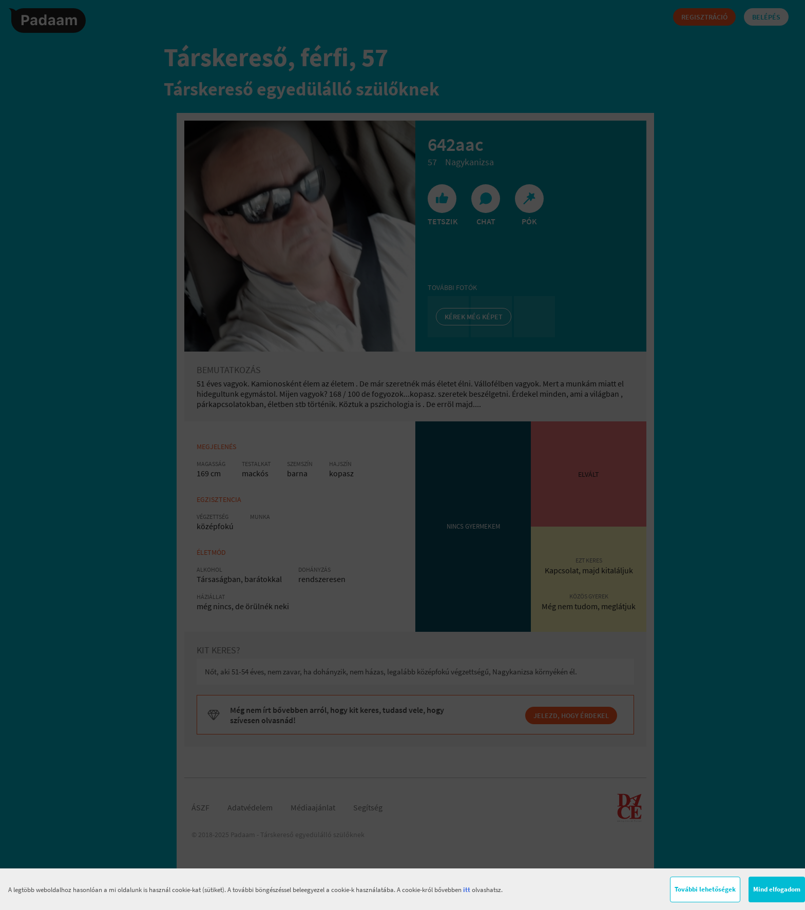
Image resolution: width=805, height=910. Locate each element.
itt (466, 889)
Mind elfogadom (776, 889)
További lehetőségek (705, 889)
